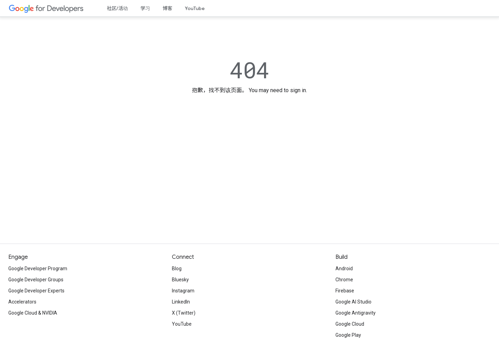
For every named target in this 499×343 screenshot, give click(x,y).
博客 (167, 8)
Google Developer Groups (35, 279)
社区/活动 (117, 8)
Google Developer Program (37, 268)
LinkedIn (181, 302)
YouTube (195, 8)
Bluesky (180, 279)
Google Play (348, 335)
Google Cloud (349, 324)
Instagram (183, 290)
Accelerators (22, 302)
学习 (145, 8)
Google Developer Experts (36, 290)
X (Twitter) (183, 313)
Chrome (344, 279)
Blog (177, 268)
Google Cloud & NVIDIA (32, 313)
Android (344, 268)
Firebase (344, 290)
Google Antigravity (355, 313)
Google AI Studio (353, 302)
